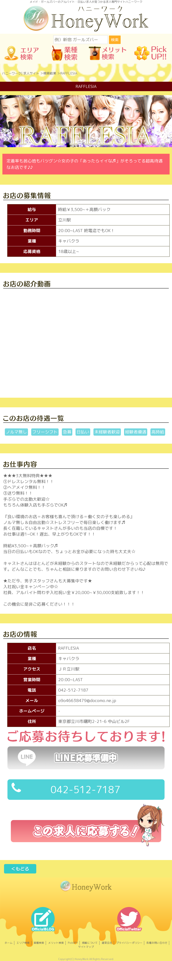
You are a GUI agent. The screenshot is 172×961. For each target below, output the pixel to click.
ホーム (8, 943)
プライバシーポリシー (129, 943)
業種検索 (39, 943)
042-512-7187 (65, 789)
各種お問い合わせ (156, 943)
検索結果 (49, 73)
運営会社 (107, 943)
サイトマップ (86, 947)
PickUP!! (73, 943)
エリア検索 (23, 943)
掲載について (90, 943)
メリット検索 (56, 943)
